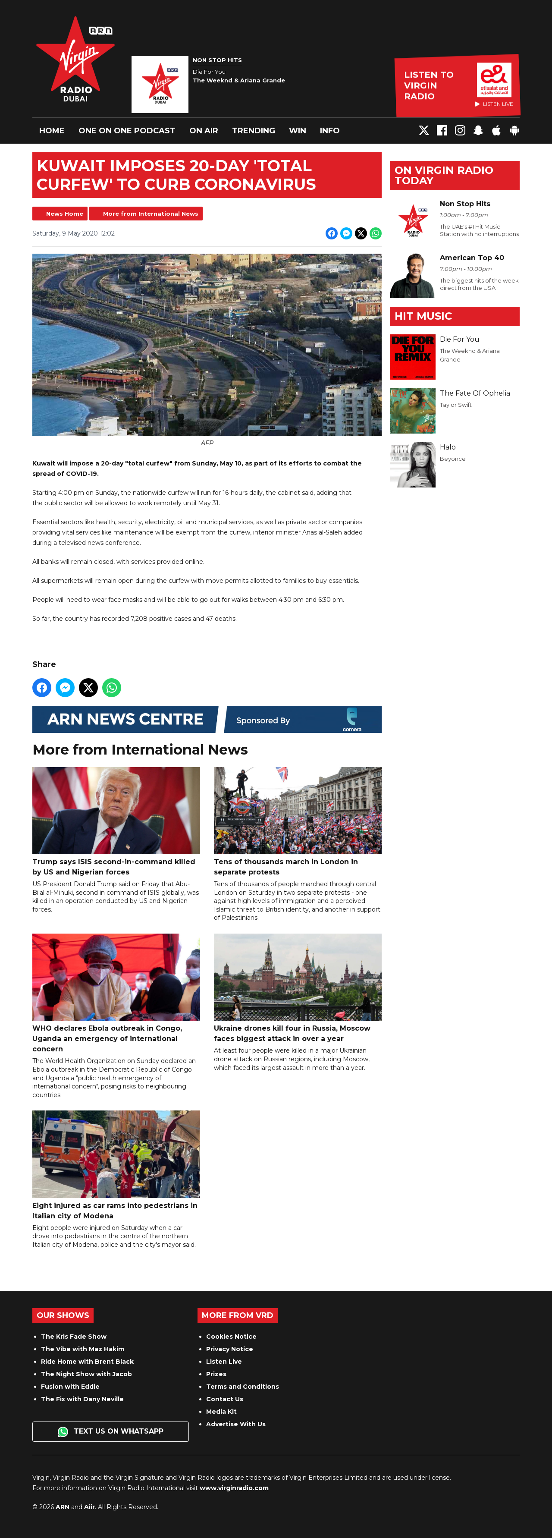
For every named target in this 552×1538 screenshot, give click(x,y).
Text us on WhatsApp (110, 1432)
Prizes (216, 1374)
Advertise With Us (236, 1424)
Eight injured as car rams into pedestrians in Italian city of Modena (116, 1165)
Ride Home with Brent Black (87, 1361)
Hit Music (423, 316)
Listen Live (224, 1361)
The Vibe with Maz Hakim (82, 1349)
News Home (64, 213)
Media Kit (221, 1411)
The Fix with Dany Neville (82, 1399)
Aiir (89, 1507)
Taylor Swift (456, 404)
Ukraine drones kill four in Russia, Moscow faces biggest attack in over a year (298, 988)
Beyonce (453, 458)
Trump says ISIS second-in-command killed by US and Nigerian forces (116, 821)
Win (297, 130)
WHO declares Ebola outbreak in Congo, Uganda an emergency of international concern (116, 993)
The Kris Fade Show (74, 1336)
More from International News (150, 213)
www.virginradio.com (234, 1488)
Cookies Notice (231, 1336)
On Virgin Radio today (444, 175)
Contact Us (224, 1399)
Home (52, 130)
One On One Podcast (127, 130)
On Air (203, 130)
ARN (62, 1507)
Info (330, 130)
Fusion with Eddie (70, 1386)
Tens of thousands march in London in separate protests (298, 821)
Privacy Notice (229, 1349)
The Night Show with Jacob (86, 1374)
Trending (253, 130)
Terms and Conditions (242, 1386)
